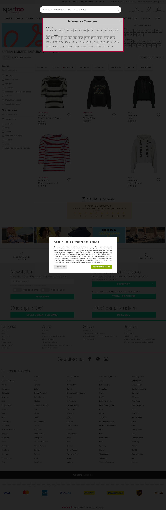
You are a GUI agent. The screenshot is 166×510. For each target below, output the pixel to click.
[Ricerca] (117, 9)
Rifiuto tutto (60, 267)
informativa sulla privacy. (94, 262)
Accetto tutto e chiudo (101, 267)
